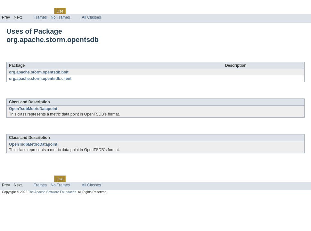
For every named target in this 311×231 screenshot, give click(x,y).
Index (109, 11)
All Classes (91, 17)
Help (122, 11)
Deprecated (91, 11)
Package (29, 11)
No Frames (60, 17)
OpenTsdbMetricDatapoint (33, 109)
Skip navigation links (17, 5)
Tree (73, 11)
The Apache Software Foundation (52, 192)
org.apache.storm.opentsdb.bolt (39, 72)
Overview (10, 11)
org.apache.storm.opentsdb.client (40, 78)
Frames (40, 17)
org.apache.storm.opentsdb (69, 58)
